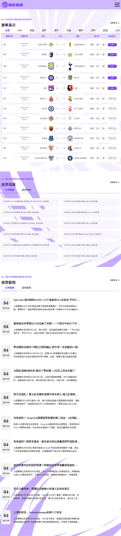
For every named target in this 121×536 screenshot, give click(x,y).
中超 (68, 30)
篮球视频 (26, 190)
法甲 (93, 30)
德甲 (81, 30)
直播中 (112, 45)
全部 (7, 30)
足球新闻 (9, 288)
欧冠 (105, 30)
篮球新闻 (26, 288)
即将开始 (112, 99)
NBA (19, 30)
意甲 (44, 30)
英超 (32, 30)
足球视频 (9, 190)
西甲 (56, 30)
